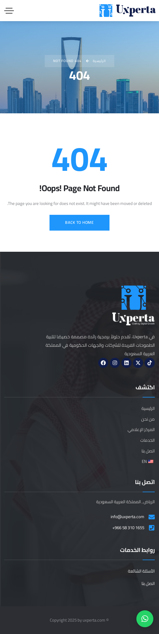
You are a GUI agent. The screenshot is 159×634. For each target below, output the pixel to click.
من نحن (148, 419)
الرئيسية (148, 408)
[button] (144, 618)
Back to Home (79, 222)
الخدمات (147, 440)
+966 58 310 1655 (128, 528)
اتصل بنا (148, 451)
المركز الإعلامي (141, 429)
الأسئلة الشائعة (141, 571)
